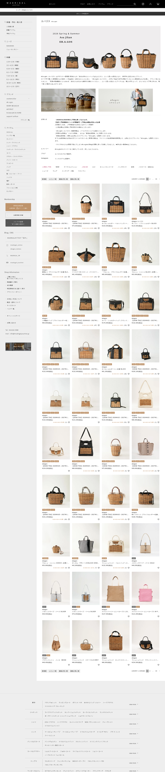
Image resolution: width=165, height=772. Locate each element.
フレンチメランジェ (64, 761)
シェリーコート (98, 751)
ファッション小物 (12, 188)
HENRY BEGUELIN (13, 106)
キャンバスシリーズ (106, 167)
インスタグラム (60, 158)
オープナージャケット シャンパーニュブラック (60, 716)
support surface (12, 116)
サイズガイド (11, 305)
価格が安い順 (63, 179)
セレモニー (10, 191)
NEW (57, 167)
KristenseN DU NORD (14, 113)
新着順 (44, 179)
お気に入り (91, 4)
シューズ (45, 171)
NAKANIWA (10, 46)
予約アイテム (11, 33)
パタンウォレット (51, 702)
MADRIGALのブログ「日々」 (17, 238)
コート (9, 153)
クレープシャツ (107, 722)
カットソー (10, 139)
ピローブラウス (50, 722)
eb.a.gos (10, 102)
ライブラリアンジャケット (54, 712)
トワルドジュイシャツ (52, 726)
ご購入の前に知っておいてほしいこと (15, 277)
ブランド (110, 4)
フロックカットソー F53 (96, 761)
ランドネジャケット (106, 712)
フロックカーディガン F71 (53, 765)
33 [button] (156, 179)
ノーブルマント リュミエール (54, 755)
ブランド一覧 (25, 120)
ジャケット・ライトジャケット (16, 149)
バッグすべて (122, 167)
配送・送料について (13, 302)
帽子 (8, 181)
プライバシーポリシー (14, 292)
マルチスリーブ (50, 761)
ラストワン (82, 171)
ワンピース (10, 163)
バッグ (9, 167)
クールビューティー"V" (70, 732)
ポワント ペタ (77, 702)
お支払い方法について (14, 299)
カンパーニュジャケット (73, 712)
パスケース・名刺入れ (146, 167)
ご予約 (73, 120)
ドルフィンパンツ (82, 741)
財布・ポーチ (11, 184)
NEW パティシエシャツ (92, 722)
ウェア (55, 171)
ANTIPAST (10, 109)
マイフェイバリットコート (82, 751)
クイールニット (50, 735)
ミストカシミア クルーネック (55, 706)
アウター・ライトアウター (15, 156)
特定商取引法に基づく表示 (16, 288)
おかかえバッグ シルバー (92, 702)
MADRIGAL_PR (15, 255)
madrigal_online (16, 245)
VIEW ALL (10, 132)
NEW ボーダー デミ (79, 761)
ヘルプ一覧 (10, 309)
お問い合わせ (11, 323)
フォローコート (65, 751)
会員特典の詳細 (18, 215)
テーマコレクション (70, 167)
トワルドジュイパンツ (66, 741)
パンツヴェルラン (51, 741)
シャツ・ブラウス (12, 146)
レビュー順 (52, 179)
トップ (18, 10)
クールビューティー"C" (52, 732)
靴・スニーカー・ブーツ (14, 174)
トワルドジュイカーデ (87, 732)
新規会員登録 (90, 133)
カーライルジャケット (90, 712)
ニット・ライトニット (13, 142)
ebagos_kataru (15, 249)
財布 (132, 167)
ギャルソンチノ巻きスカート (54, 745)
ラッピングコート (65, 702)
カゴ (93, 167)
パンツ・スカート (12, 160)
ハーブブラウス (108, 702)
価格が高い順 (74, 179)
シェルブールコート (51, 751)
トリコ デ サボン (102, 732)
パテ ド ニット (115, 732)
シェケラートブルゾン (85, 716)
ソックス (9, 177)
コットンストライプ (76, 722)
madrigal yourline (16, 262)
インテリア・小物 (68, 171)
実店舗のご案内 (12, 282)
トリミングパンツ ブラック (99, 741)
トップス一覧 (11, 135)
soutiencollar (11, 99)
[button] (159, 179)
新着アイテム (11, 30)
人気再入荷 (10, 26)
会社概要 (10, 285)
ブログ (82, 4)
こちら (131, 144)
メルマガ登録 (72, 133)
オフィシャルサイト (13, 316)
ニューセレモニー (12, 49)
